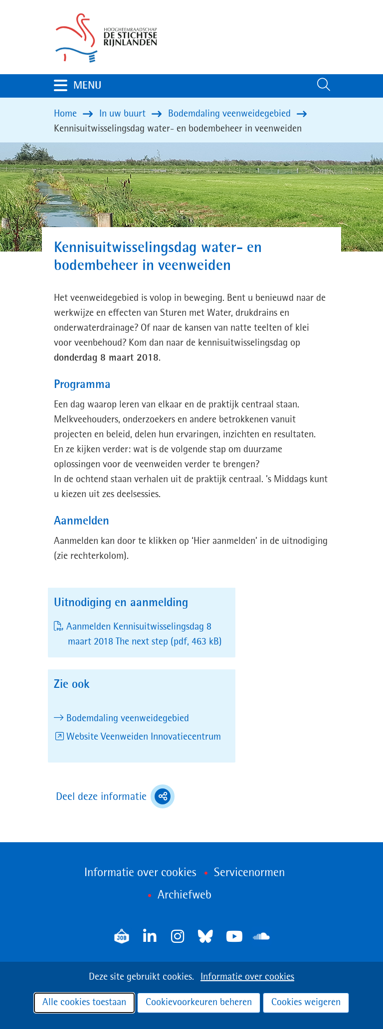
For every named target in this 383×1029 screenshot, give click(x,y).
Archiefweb (184, 895)
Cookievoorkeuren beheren (199, 1003)
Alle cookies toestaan (84, 1003)
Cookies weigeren (306, 1003)
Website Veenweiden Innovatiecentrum (143, 737)
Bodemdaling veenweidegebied (127, 719)
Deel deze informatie (115, 796)
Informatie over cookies (247, 977)
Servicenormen (249, 873)
